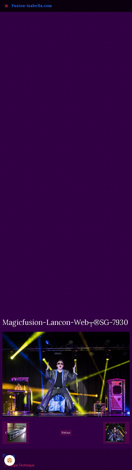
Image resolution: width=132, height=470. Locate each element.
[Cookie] (9, 460)
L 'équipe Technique (19, 465)
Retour (66, 432)
